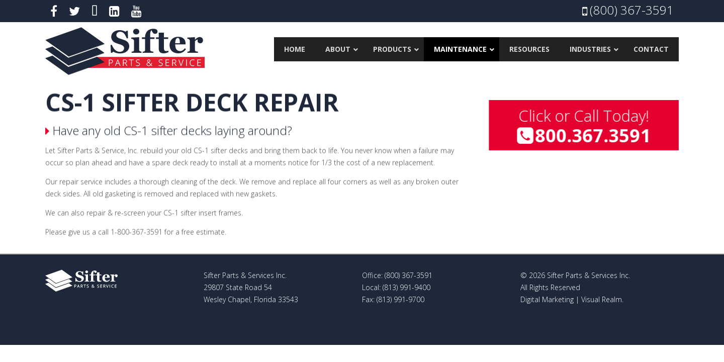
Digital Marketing (547, 299)
